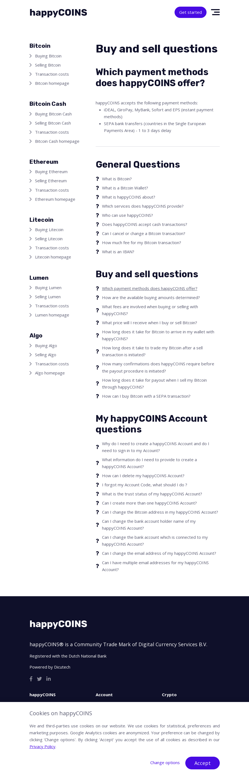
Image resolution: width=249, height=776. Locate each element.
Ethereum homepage (55, 199)
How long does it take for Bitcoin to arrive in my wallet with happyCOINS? (158, 335)
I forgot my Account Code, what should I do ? (144, 484)
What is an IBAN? (118, 251)
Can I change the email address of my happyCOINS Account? (159, 553)
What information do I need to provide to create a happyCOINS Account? (149, 463)
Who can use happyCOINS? (127, 215)
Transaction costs (52, 74)
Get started (190, 12)
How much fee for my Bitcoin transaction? (141, 242)
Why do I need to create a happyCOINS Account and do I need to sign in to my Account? (155, 447)
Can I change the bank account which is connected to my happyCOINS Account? (155, 540)
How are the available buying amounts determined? (151, 297)
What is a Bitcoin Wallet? (125, 188)
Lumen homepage (52, 315)
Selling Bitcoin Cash (53, 123)
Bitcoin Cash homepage (57, 141)
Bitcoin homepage (52, 83)
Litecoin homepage (53, 257)
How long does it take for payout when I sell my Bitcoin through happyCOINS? (154, 383)
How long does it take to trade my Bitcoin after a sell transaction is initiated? (152, 351)
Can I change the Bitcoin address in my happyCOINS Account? (160, 512)
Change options (165, 762)
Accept (202, 763)
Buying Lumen (48, 287)
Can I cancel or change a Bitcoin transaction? (143, 233)
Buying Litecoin (49, 229)
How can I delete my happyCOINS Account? (143, 475)
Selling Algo (45, 354)
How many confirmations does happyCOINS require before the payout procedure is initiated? (158, 367)
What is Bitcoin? (117, 178)
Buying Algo (46, 345)
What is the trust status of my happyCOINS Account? (152, 494)
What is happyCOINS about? (128, 197)
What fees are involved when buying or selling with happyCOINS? (150, 310)
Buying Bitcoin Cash (53, 114)
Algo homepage (50, 373)
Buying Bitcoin (48, 56)
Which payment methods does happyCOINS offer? (149, 288)
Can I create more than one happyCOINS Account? (149, 503)
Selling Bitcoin (48, 65)
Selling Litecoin (49, 238)
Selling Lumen (48, 296)
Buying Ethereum (51, 171)
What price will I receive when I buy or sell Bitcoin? (149, 322)
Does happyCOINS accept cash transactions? (144, 224)
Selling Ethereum (51, 180)
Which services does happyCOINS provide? (143, 206)
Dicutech (62, 667)
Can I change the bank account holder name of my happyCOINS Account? (149, 524)
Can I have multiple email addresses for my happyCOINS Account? (155, 566)
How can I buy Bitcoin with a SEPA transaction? (146, 396)
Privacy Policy (42, 746)
